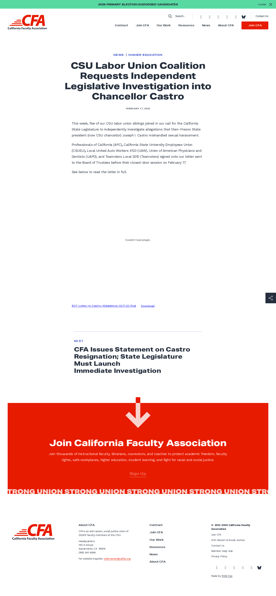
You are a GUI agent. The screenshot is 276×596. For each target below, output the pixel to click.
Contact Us (262, 16)
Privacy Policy (219, 556)
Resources (186, 25)
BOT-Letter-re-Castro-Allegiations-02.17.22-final (104, 305)
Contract (121, 25)
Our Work (164, 25)
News (206, 25)
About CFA (226, 25)
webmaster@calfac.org (117, 558)
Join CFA (142, 25)
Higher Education (145, 55)
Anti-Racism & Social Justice (228, 540)
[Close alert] (265, 4)
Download (147, 305)
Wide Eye (227, 576)
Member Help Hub (222, 551)
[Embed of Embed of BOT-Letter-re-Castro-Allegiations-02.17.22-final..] (138, 239)
